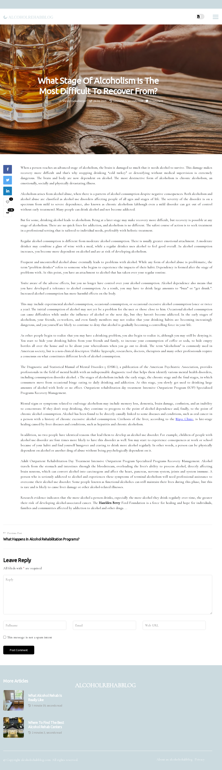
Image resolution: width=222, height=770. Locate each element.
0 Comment (156, 101)
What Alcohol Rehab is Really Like (45, 698)
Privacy (200, 759)
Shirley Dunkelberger (74, 101)
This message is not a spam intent (29, 637)
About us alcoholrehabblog (175, 759)
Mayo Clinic (184, 419)
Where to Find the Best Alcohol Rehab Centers (46, 725)
